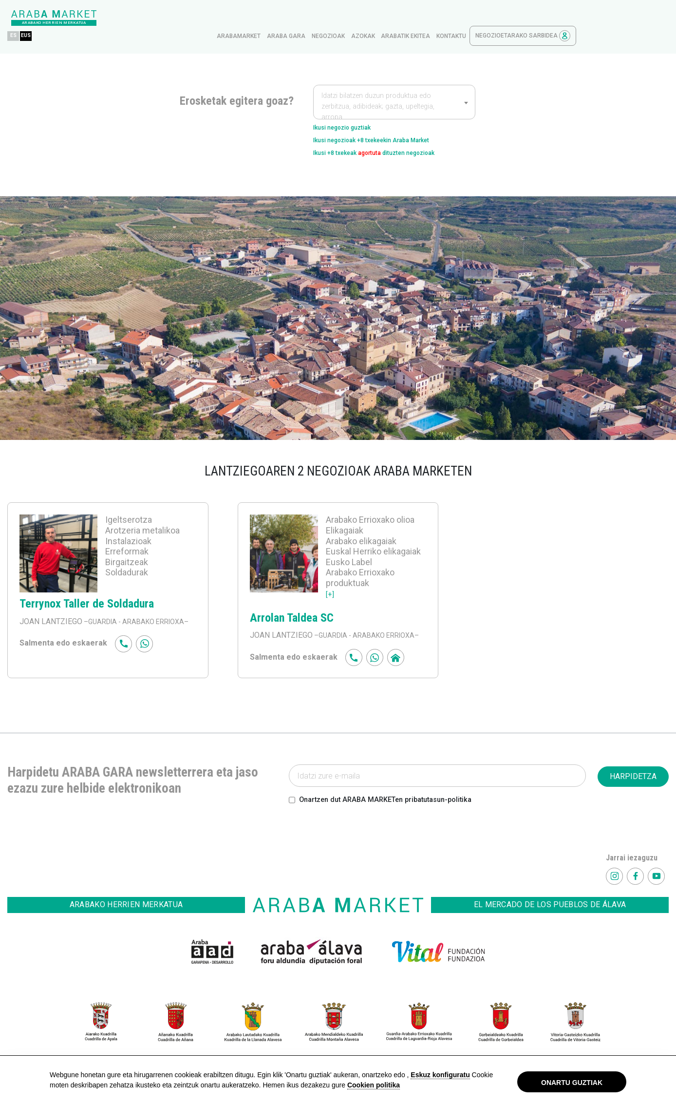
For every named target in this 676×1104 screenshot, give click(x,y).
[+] (330, 584)
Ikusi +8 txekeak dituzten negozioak (393, 141)
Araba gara (378, 18)
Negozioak (420, 18)
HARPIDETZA (633, 778)
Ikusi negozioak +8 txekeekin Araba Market (389, 126)
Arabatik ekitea (498, 18)
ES (106, 18)
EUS (121, 18)
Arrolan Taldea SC (292, 608)
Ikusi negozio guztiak (351, 110)
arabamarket (331, 18)
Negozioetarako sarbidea (615, 17)
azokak (456, 18)
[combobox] (394, 84)
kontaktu (544, 18)
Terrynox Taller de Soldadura (86, 594)
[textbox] (394, 88)
